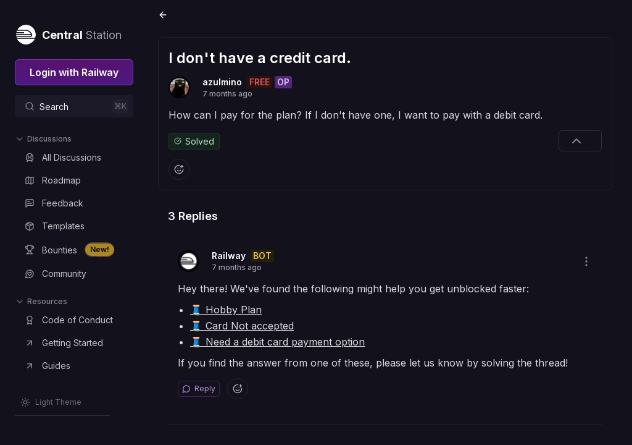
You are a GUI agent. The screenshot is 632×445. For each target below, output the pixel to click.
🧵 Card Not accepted (242, 326)
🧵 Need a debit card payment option (277, 342)
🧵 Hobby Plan (226, 309)
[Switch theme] (51, 402)
